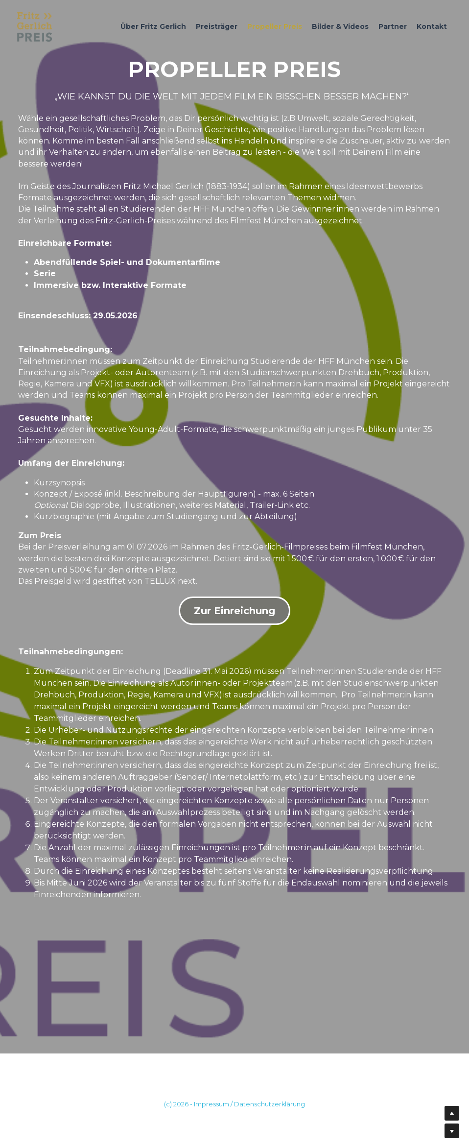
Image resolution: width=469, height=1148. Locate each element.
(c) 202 (174, 1104)
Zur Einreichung (234, 611)
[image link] (34, 26)
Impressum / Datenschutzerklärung (249, 1104)
